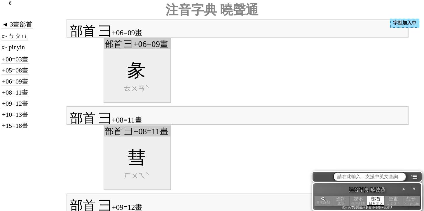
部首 (376, 200)
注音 (411, 200)
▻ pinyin (13, 47)
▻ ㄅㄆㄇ (15, 36)
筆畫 (393, 200)
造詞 (341, 200)
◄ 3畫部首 (17, 24)
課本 (358, 200)
